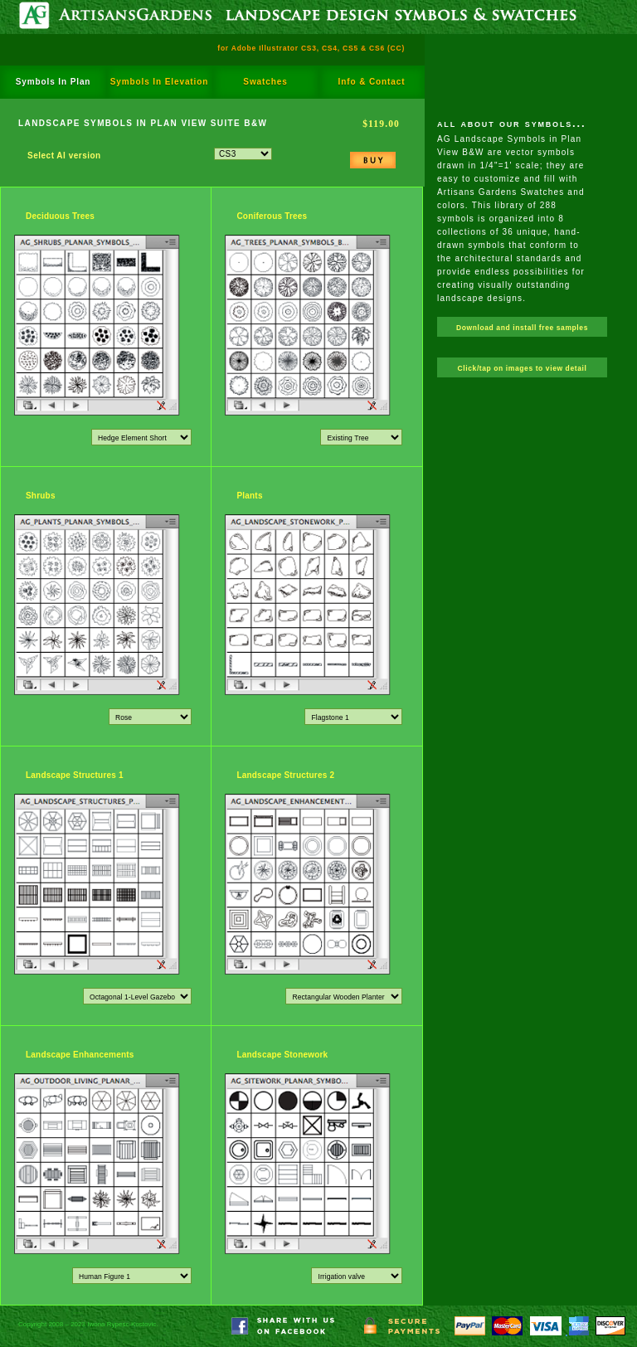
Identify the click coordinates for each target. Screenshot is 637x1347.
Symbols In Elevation (159, 81)
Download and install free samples (522, 327)
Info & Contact (372, 81)
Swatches (265, 81)
